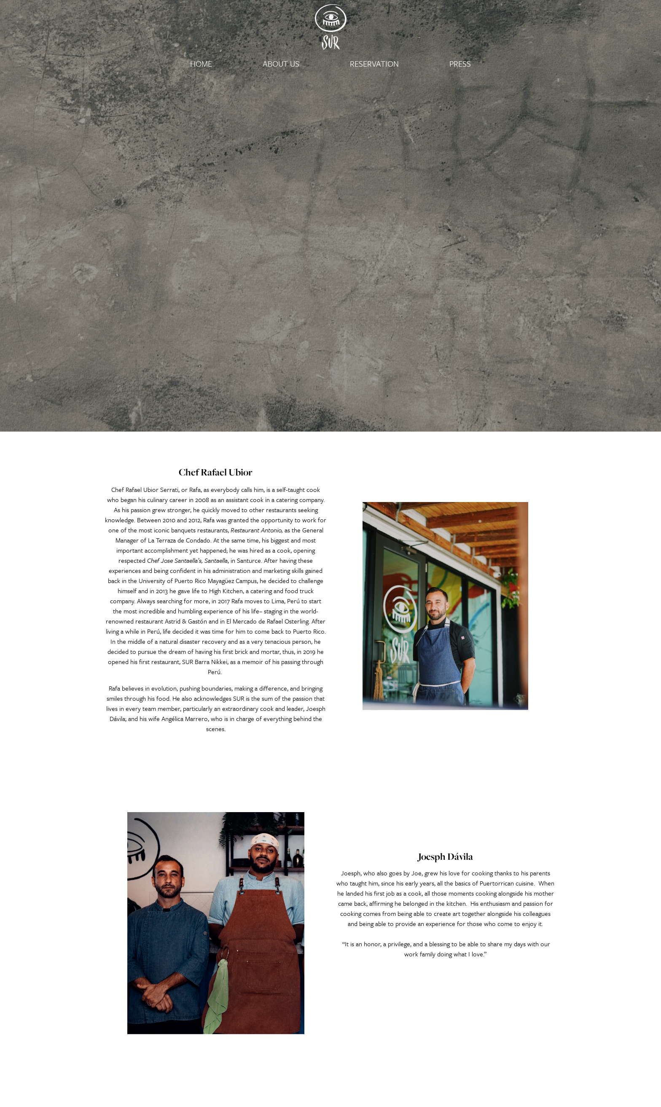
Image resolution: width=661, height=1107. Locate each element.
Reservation (374, 63)
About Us (281, 63)
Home (201, 63)
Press (460, 63)
